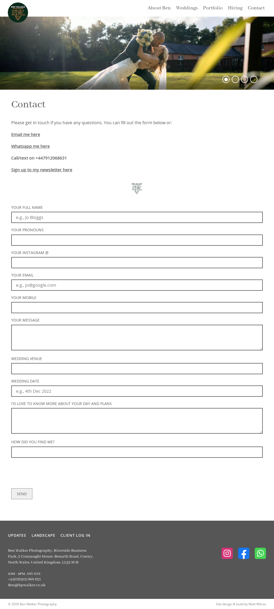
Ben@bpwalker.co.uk (26, 585)
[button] (226, 79)
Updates (17, 535)
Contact (256, 8)
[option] (137, 53)
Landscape (43, 535)
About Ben (159, 8)
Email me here (25, 134)
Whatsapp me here (30, 146)
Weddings (187, 8)
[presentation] (52, 472)
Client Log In (75, 535)
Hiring (235, 8)
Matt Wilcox (257, 604)
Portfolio (213, 8)
